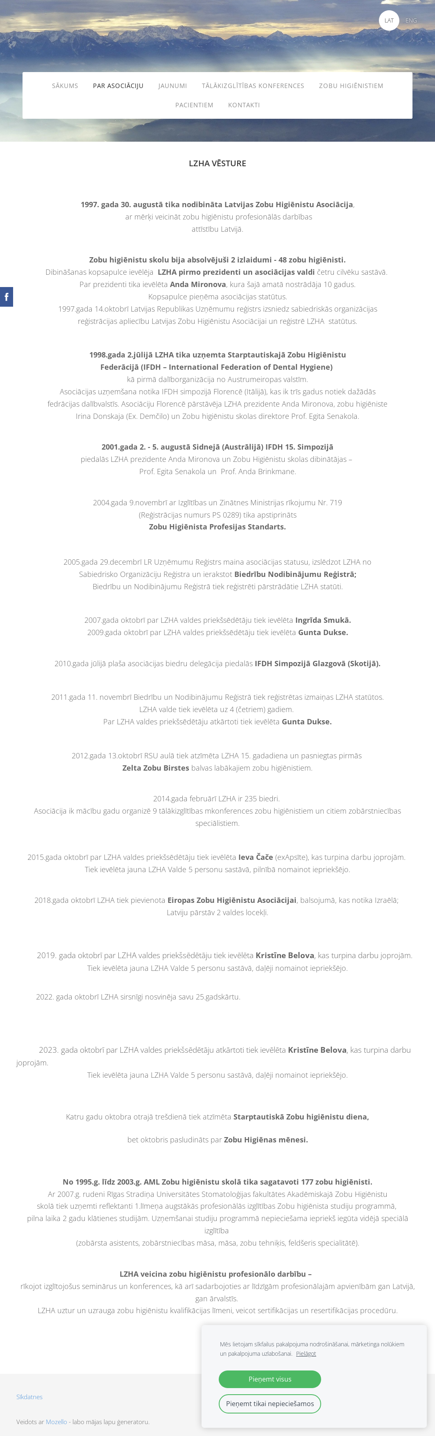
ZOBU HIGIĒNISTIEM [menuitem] (351, 83)
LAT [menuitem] (386, 20)
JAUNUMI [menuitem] (173, 83)
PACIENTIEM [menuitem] (194, 102)
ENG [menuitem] (408, 20)
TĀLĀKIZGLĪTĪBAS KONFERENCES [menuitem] (253, 83)
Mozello (56, 1414)
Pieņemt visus (270, 1379)
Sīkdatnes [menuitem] (29, 1389)
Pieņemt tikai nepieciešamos (270, 1403)
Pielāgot (306, 1353)
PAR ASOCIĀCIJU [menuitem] (118, 83)
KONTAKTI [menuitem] (244, 102)
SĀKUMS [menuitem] (65, 83)
